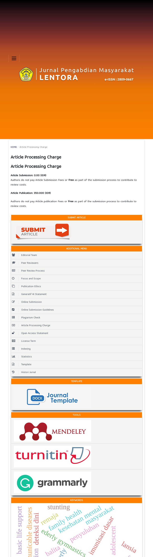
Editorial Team (24, 255)
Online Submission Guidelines (33, 310)
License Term (24, 341)
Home (14, 147)
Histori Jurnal (24, 372)
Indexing (21, 349)
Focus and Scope (26, 279)
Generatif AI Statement (29, 294)
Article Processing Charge (31, 325)
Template (21, 364)
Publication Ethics (26, 286)
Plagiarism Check (26, 318)
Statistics (22, 357)
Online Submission (27, 302)
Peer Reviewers (25, 263)
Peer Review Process (28, 271)
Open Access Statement (30, 333)
